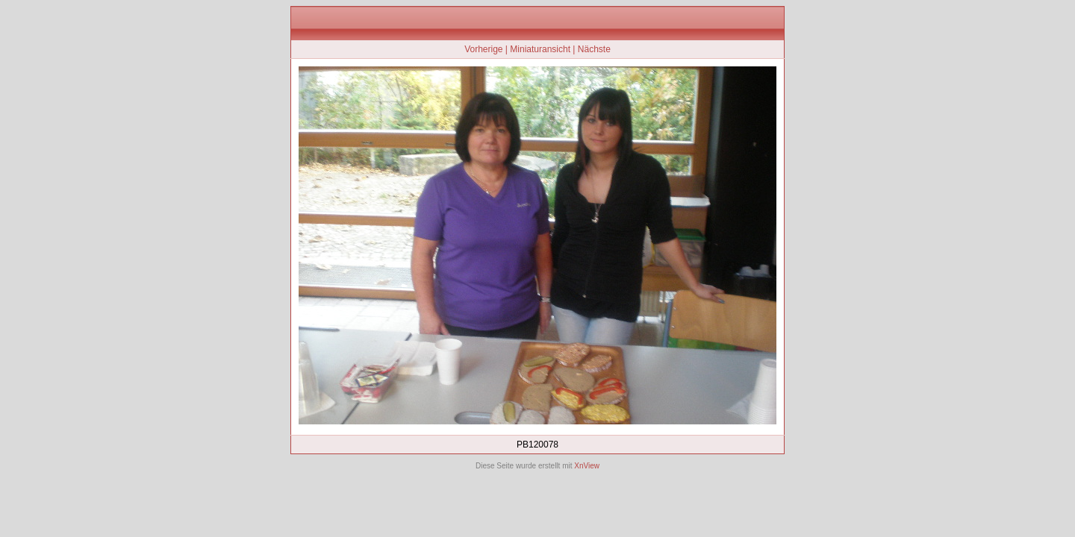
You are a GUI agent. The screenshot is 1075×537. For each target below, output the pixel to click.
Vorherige (483, 49)
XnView (586, 466)
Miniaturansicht (540, 49)
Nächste (594, 49)
